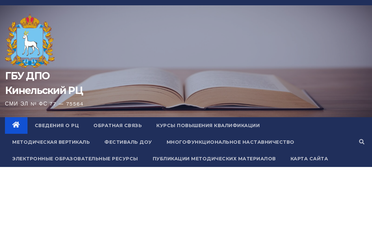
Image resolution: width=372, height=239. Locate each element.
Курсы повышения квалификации (208, 125)
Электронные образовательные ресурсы (75, 159)
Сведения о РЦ (57, 125)
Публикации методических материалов (214, 159)
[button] (361, 142)
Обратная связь (117, 125)
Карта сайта (309, 159)
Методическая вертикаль (51, 142)
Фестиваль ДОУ (128, 142)
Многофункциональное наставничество (230, 142)
